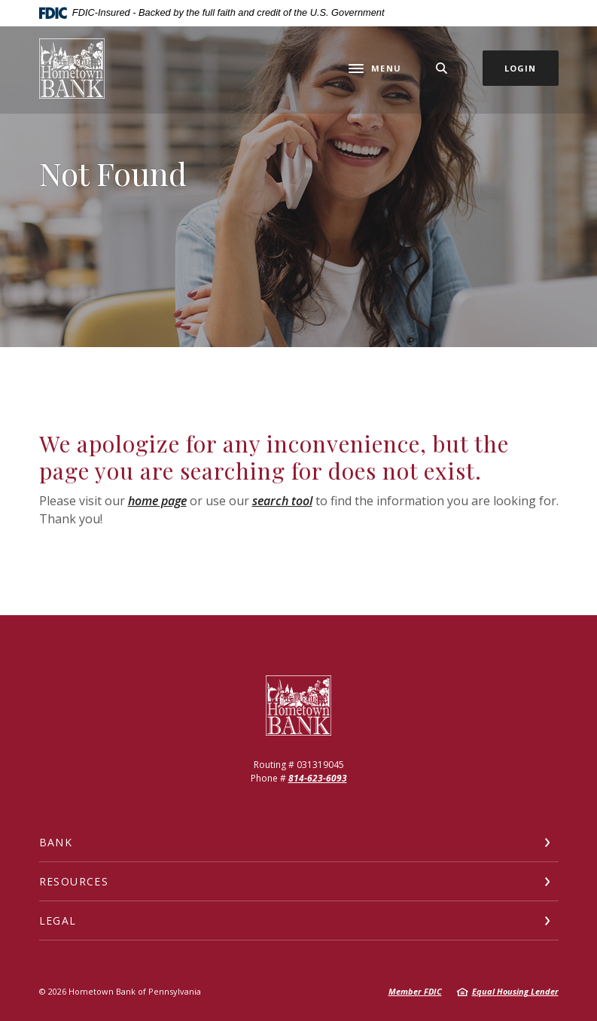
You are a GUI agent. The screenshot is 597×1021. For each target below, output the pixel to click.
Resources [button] (74, 881)
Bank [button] (56, 842)
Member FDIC (415, 991)
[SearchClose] (441, 68)
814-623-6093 (317, 778)
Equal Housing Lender (515, 991)
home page (157, 500)
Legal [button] (58, 920)
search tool (282, 500)
